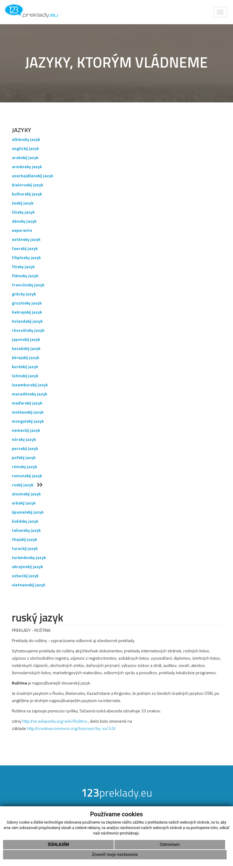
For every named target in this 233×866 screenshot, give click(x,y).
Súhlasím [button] (58, 844)
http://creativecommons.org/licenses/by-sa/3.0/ (71, 728)
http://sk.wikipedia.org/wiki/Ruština (54, 721)
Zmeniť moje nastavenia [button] (115, 854)
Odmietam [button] (170, 844)
